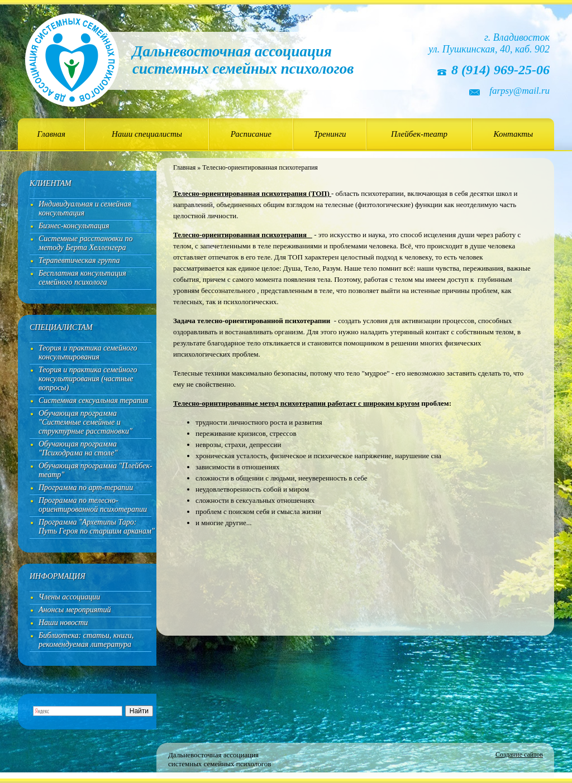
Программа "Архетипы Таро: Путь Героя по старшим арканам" (97, 526)
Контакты (513, 133)
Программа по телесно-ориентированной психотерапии (93, 504)
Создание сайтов (519, 754)
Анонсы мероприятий (75, 610)
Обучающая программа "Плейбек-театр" (95, 470)
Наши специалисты (147, 133)
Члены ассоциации (69, 597)
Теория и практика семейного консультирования (88, 352)
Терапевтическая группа (79, 260)
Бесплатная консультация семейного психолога (82, 277)
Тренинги (330, 133)
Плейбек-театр (419, 133)
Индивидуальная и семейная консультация (85, 208)
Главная (51, 133)
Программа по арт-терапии (86, 487)
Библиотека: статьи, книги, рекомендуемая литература (86, 640)
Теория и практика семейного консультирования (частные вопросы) (88, 379)
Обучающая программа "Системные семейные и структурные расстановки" (85, 422)
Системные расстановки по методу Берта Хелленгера (85, 243)
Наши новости (63, 622)
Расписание (251, 133)
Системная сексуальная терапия (93, 400)
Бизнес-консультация (74, 226)
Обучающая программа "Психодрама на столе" (78, 448)
